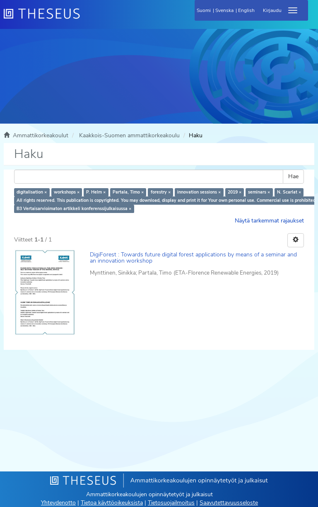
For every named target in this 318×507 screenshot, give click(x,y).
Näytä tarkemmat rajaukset (269, 221)
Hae (293, 176)
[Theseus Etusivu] (86, 18)
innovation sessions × (199, 192)
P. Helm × (96, 192)
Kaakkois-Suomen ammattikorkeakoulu (129, 135)
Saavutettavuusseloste (229, 503)
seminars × (259, 192)
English (246, 10)
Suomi (204, 10)
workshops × (67, 192)
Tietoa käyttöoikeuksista (112, 503)
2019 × (234, 192)
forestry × (161, 192)
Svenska (224, 10)
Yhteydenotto (58, 503)
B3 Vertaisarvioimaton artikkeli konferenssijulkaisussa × (74, 209)
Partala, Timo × (128, 192)
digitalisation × (32, 192)
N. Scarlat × (289, 192)
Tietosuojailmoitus (171, 503)
